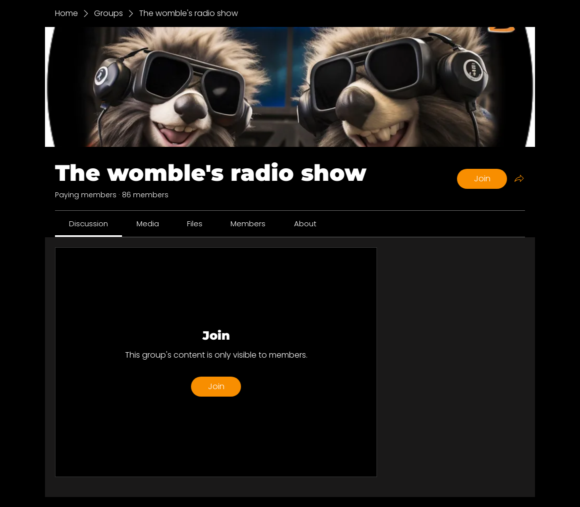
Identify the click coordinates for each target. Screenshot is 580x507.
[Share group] (519, 178)
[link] (88, 223)
